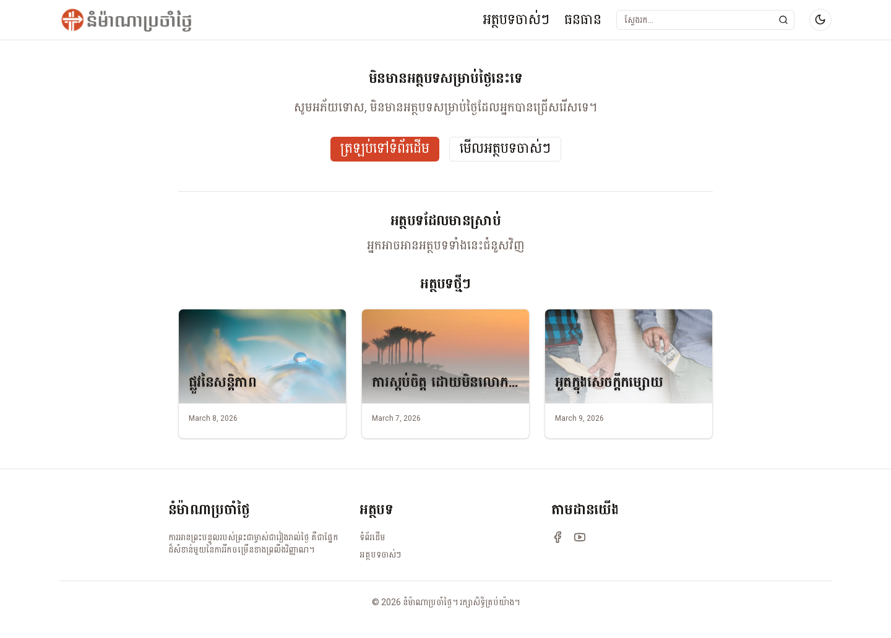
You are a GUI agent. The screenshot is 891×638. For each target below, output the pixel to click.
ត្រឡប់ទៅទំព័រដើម (384, 149)
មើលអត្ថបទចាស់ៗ (505, 149)
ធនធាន (582, 19)
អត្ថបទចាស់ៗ (516, 19)
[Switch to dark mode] (820, 20)
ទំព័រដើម (372, 537)
